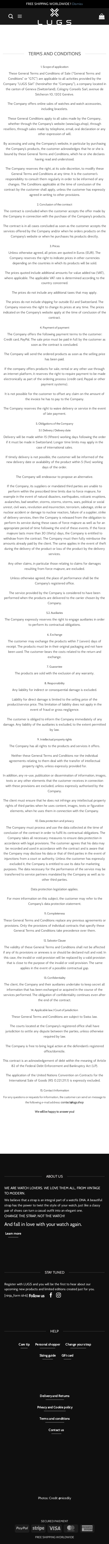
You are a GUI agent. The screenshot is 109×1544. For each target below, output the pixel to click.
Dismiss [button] (77, 4)
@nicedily (64, 1498)
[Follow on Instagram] (58, 1295)
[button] (10, 16)
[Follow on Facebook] (51, 1295)
